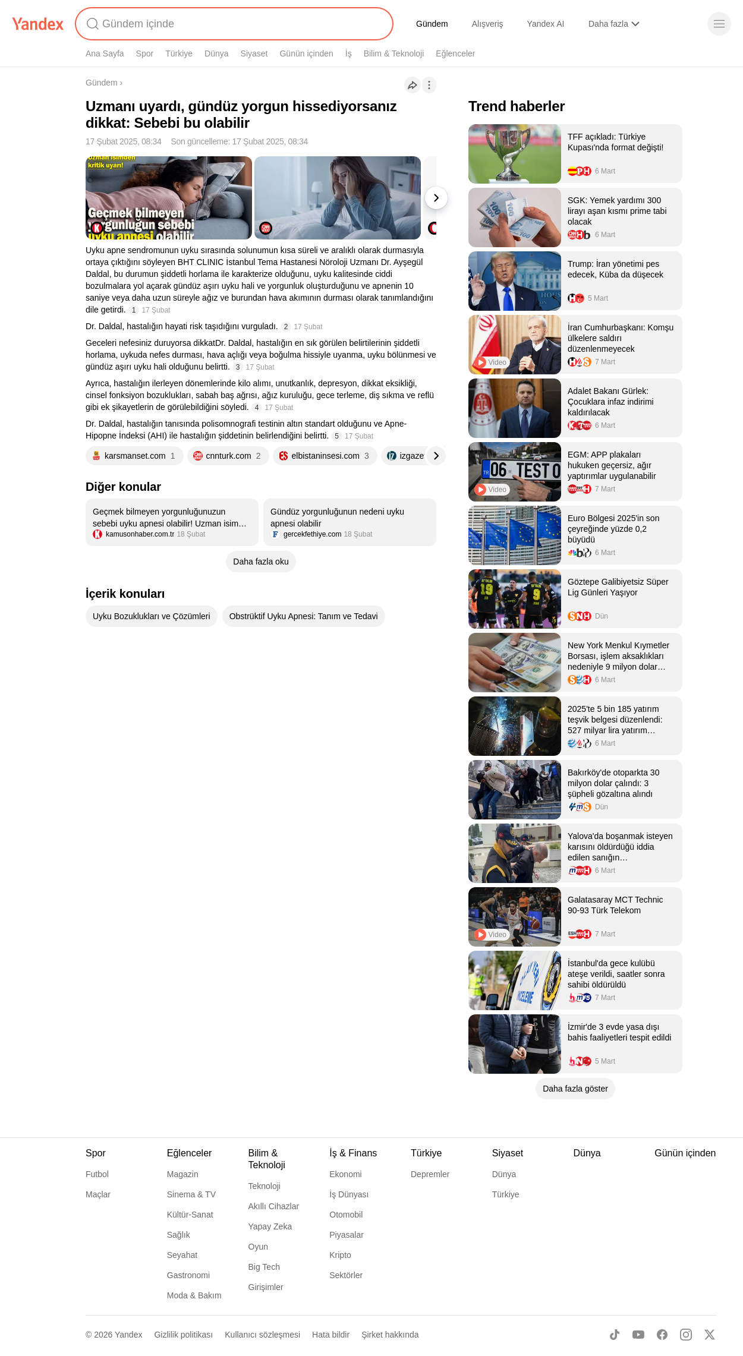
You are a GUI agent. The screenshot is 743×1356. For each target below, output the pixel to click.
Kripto (340, 1255)
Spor (145, 53)
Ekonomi (345, 1174)
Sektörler (346, 1275)
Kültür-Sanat (190, 1214)
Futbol (97, 1174)
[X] (710, 1335)
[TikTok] (615, 1335)
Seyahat (182, 1255)
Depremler (430, 1174)
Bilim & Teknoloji (394, 53)
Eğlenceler (455, 53)
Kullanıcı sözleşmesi (262, 1334)
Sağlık (178, 1235)
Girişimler (266, 1287)
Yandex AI (546, 24)
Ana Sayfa (105, 53)
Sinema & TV (191, 1194)
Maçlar (98, 1194)
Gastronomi (188, 1275)
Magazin (183, 1174)
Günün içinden (306, 53)
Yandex (128, 1334)
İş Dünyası (349, 1194)
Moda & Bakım (194, 1295)
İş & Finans (353, 1153)
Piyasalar (346, 1235)
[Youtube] (638, 1335)
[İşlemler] (429, 85)
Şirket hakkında (390, 1334)
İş (348, 53)
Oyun (258, 1246)
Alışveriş (487, 24)
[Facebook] (662, 1335)
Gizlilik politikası (183, 1334)
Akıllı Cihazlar (274, 1206)
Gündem (432, 23)
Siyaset (254, 53)
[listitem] (172, 522)
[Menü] (719, 24)
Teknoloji (264, 1186)
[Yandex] (38, 23)
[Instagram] (686, 1335)
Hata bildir (331, 1334)
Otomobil (346, 1214)
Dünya (216, 53)
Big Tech (264, 1267)
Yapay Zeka (270, 1226)
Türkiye (179, 53)
